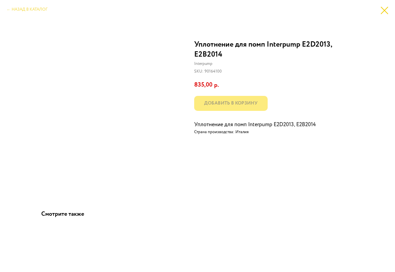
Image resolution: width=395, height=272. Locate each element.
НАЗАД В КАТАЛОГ (30, 10)
